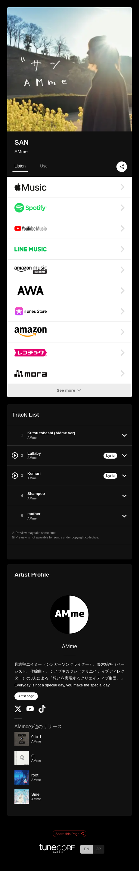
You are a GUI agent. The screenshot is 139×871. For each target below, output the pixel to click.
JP (98, 849)
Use (44, 166)
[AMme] (69, 614)
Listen (20, 166)
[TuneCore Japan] (57, 851)
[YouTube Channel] (30, 710)
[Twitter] (18, 711)
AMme (21, 151)
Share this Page (69, 834)
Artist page (26, 696)
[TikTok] (42, 712)
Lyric (110, 456)
